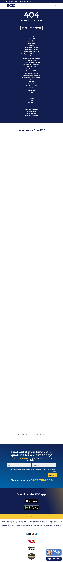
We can (56, 552)
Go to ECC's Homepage (31, 28)
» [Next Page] (40, 434)
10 (34, 434)
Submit (52, 475)
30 (37, 434)
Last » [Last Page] (43, 434)
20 (35, 434)
